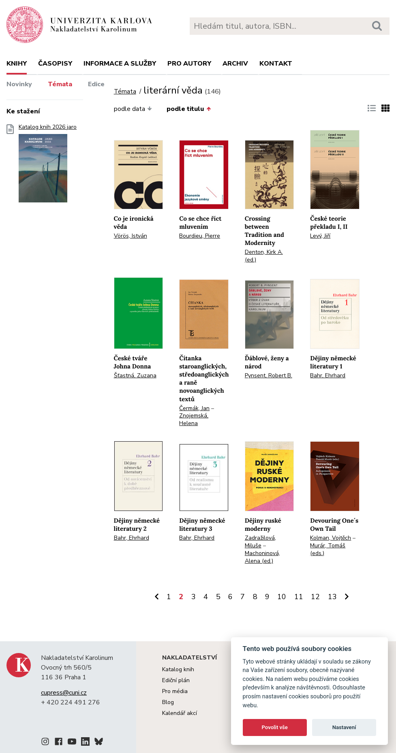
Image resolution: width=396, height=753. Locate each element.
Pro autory (189, 63)
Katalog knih (178, 669)
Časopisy (55, 63)
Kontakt (275, 63)
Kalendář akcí (179, 713)
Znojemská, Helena (193, 419)
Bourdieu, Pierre (199, 236)
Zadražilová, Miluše (260, 541)
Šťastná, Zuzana (135, 375)
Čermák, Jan (194, 408)
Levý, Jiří (320, 236)
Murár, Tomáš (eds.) (327, 549)
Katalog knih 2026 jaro (48, 165)
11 (298, 597)
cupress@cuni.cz (64, 692)
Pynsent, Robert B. (268, 375)
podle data (133, 108)
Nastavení (344, 727)
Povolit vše (275, 727)
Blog (168, 702)
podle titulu (189, 108)
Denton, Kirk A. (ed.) (264, 256)
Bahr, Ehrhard (327, 375)
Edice (96, 84)
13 (332, 597)
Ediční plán (176, 680)
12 (315, 597)
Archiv (235, 63)
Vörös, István (130, 236)
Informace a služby (119, 63)
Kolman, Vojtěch (330, 538)
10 (281, 597)
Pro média (175, 691)
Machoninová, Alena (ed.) (262, 557)
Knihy (16, 63)
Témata (60, 84)
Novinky (19, 84)
